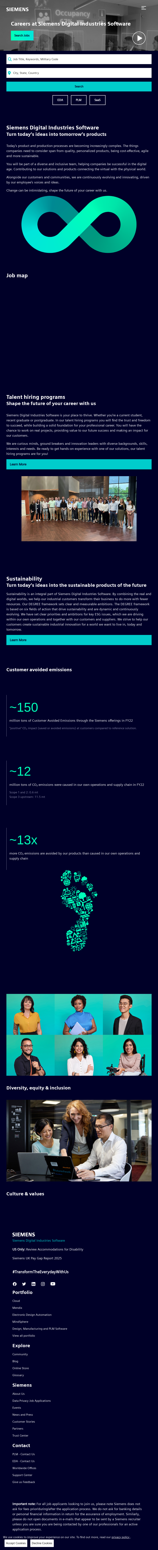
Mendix (17, 1308)
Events (16, 1407)
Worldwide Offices (24, 1468)
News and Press (22, 1414)
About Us (18, 1394)
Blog (15, 1361)
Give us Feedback (23, 1482)
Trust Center (20, 1435)
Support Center (22, 1475)
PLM (79, 100)
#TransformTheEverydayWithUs (40, 1271)
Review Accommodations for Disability (47, 1249)
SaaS (97, 100)
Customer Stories (23, 1421)
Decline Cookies (42, 1543)
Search (79, 86)
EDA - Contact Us (23, 1461)
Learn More (18, 464)
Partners (17, 1428)
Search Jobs (22, 35)
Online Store (20, 1368)
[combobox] (79, 59)
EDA (60, 100)
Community (20, 1354)
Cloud (16, 1301)
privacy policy (121, 1537)
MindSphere (20, 1321)
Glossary (18, 1375)
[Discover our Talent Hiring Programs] (79, 540)
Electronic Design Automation (32, 1315)
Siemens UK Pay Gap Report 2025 (37, 1258)
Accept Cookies (16, 1543)
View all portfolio (23, 1335)
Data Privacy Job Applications (31, 1401)
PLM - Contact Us (23, 1454)
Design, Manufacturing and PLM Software (39, 1328)
